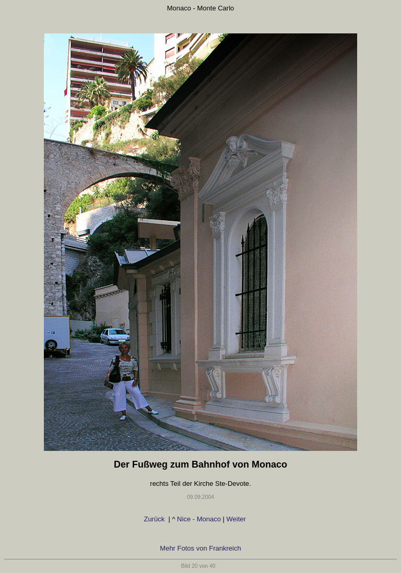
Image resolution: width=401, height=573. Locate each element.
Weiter (237, 519)
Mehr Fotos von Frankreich (200, 548)
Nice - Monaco (199, 519)
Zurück (155, 519)
